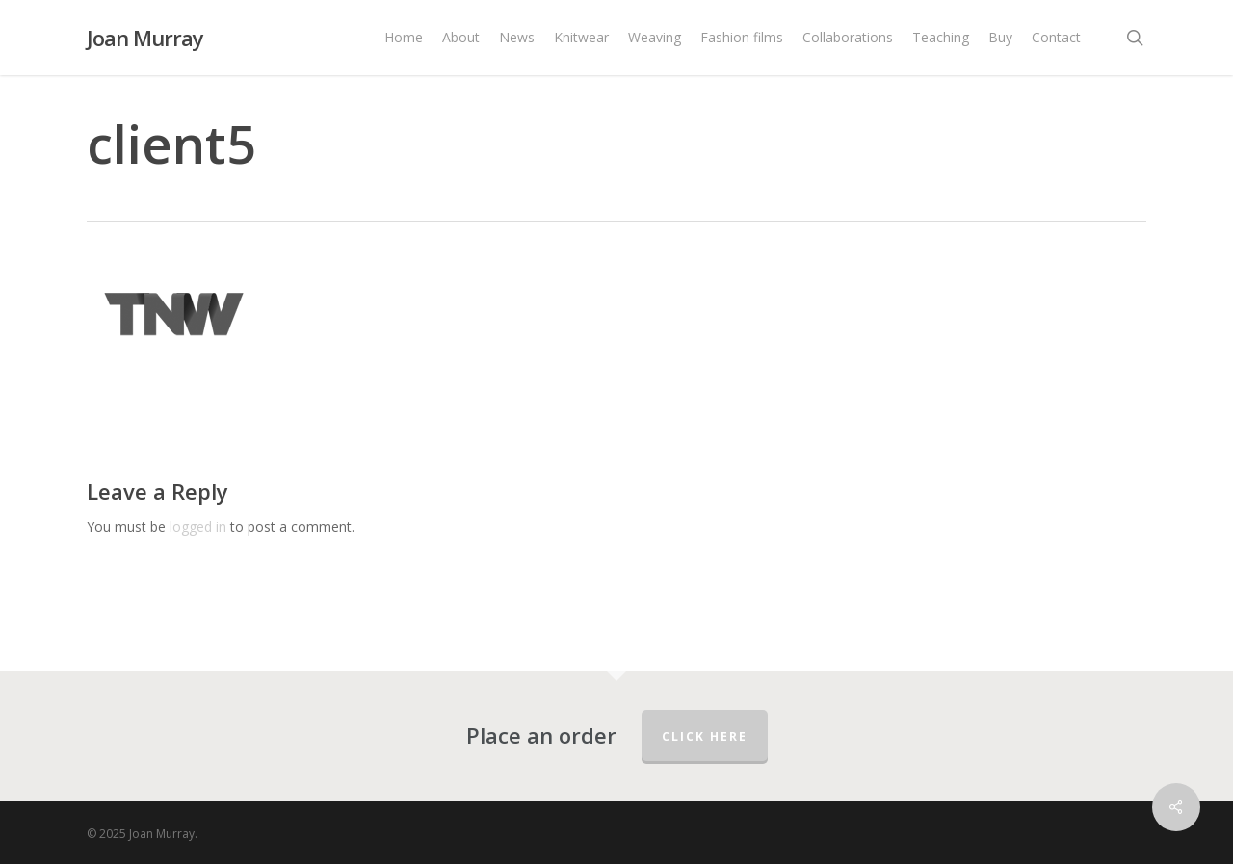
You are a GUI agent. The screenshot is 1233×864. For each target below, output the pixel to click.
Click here (705, 736)
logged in (198, 526)
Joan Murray (145, 37)
